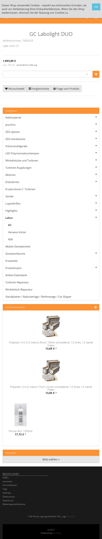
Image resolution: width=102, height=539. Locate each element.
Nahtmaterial (52, 117)
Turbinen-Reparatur (17, 282)
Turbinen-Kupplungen (52, 167)
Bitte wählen (51, 459)
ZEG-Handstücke (52, 138)
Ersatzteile (11, 261)
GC (10, 225)
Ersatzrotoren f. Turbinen (20, 189)
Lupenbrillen (52, 203)
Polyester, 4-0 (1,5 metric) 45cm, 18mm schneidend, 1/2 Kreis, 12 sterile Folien (51, 344)
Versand (71, 516)
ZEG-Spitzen (52, 131)
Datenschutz (9, 496)
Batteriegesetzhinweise (14, 504)
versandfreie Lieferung (26, 65)
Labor (52, 217)
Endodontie (52, 181)
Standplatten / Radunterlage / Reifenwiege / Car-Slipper (38, 296)
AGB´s (6, 477)
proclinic (52, 124)
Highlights (52, 210)
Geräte (52, 196)
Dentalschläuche (52, 253)
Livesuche (7, 481)
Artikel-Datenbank (16, 275)
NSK (10, 239)
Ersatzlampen (52, 267)
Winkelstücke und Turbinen (52, 160)
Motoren (52, 174)
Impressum (8, 500)
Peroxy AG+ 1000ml (20, 431)
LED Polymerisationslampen (52, 153)
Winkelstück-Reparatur (19, 289)
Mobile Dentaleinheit (17, 246)
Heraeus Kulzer (17, 232)
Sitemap (7, 492)
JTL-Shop (57, 532)
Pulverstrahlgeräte (52, 146)
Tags (5, 488)
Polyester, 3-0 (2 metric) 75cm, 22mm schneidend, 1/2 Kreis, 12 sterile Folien (51, 388)
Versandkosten (10, 485)
